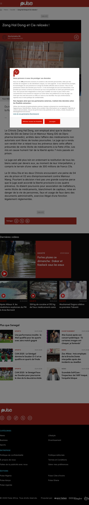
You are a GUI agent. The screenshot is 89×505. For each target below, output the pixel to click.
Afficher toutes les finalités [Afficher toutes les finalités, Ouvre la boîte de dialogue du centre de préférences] (32, 121)
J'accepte (52, 121)
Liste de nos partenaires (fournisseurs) (26, 114)
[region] (44, 98)
